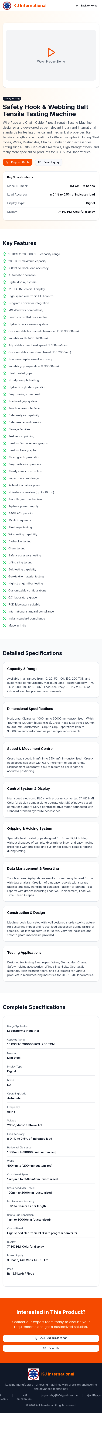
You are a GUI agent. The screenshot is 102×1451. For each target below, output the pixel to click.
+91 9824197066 (24, 1397)
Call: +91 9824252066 (51, 1338)
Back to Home (86, 5)
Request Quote (18, 162)
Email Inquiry (48, 162)
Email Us (51, 1348)
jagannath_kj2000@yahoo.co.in (60, 1395)
